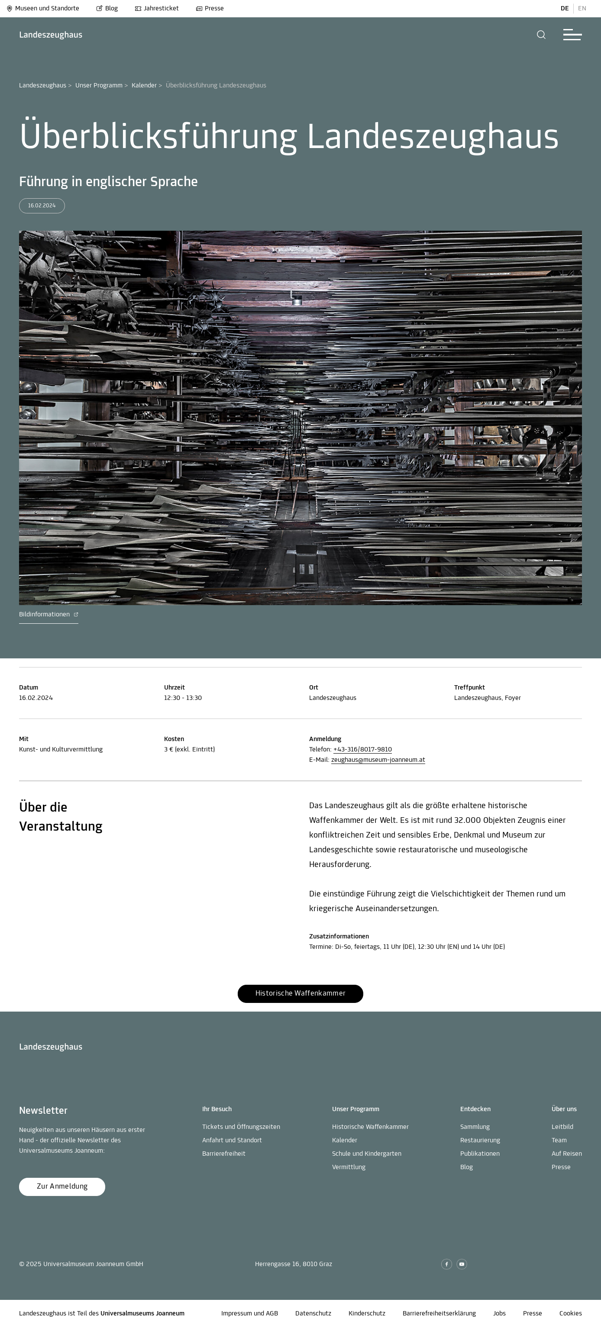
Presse (210, 8)
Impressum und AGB (249, 1313)
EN (582, 8)
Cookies (570, 1313)
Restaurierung (480, 1140)
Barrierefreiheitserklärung (439, 1313)
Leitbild (562, 1127)
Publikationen (480, 1154)
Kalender (144, 85)
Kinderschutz (367, 1313)
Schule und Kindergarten (366, 1154)
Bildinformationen (48, 614)
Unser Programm (99, 85)
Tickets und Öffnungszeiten (241, 1127)
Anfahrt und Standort (232, 1140)
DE (565, 8)
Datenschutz (313, 1313)
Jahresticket (157, 8)
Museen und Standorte (42, 8)
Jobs (499, 1313)
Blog (107, 8)
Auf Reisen (567, 1154)
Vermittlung (348, 1167)
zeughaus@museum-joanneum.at (378, 760)
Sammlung (475, 1127)
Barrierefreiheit (224, 1154)
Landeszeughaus (42, 85)
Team (559, 1140)
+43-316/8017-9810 (362, 749)
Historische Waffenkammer (370, 1127)
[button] (541, 35)
